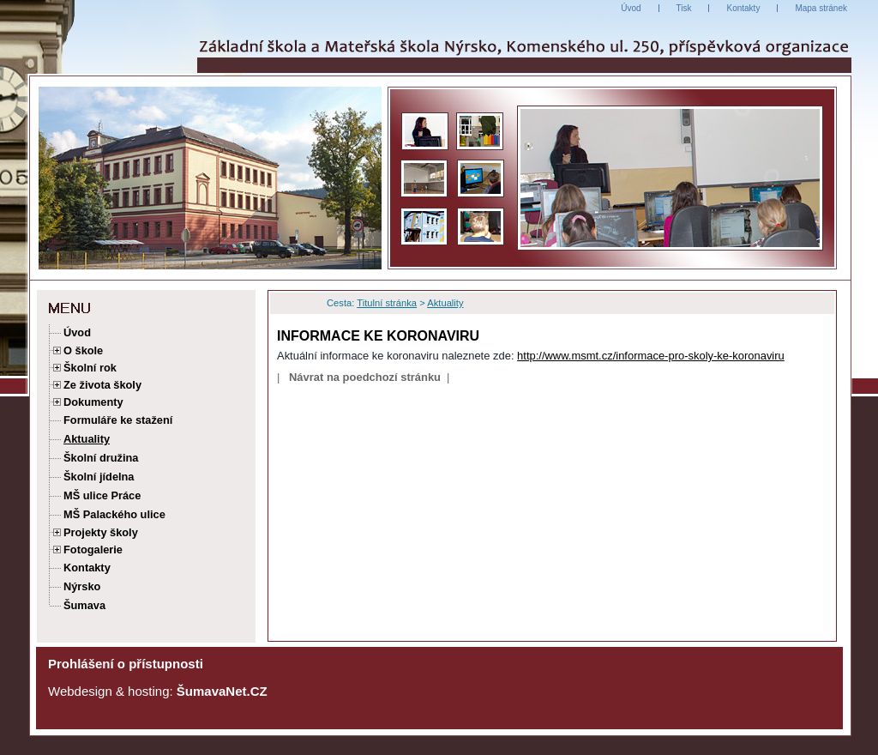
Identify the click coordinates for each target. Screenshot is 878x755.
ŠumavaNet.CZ (222, 691)
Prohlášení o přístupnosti (125, 663)
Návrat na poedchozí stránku (365, 377)
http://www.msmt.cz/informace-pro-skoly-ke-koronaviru (651, 355)
